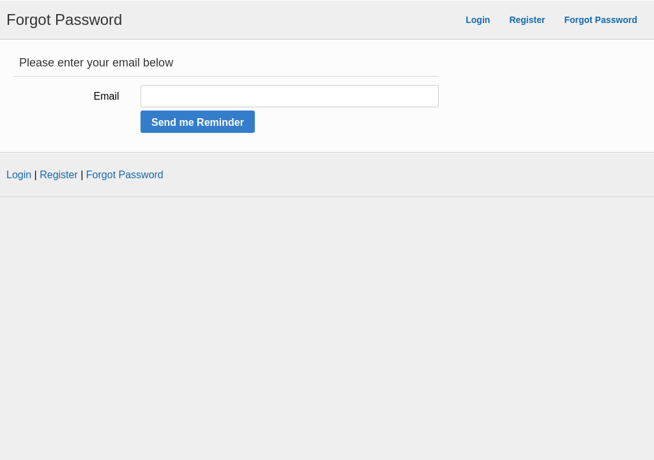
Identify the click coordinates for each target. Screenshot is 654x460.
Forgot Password (600, 20)
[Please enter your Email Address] (290, 96)
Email (106, 96)
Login (478, 20)
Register (527, 20)
